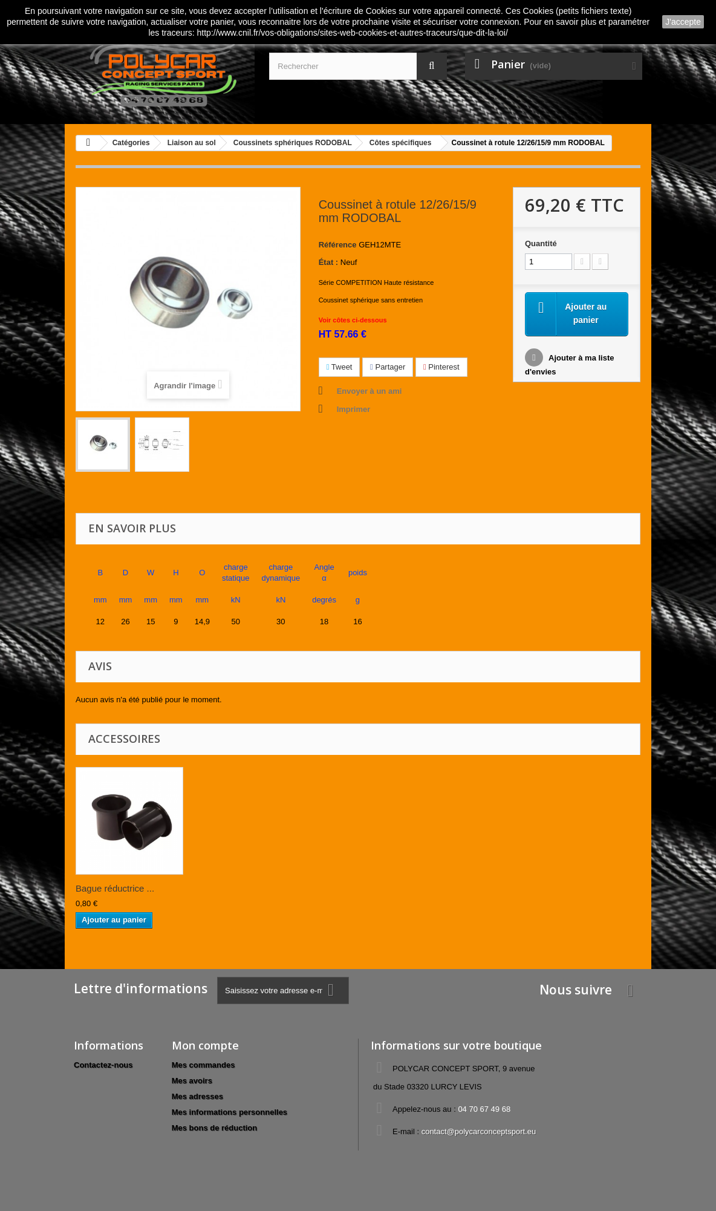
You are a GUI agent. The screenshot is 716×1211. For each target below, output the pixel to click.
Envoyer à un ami (369, 391)
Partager (387, 366)
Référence (338, 244)
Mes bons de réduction (215, 1127)
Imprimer (354, 409)
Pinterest (441, 366)
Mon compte (205, 1045)
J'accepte (683, 22)
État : (329, 262)
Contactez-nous (103, 1064)
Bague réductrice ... (115, 888)
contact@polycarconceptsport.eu (478, 1131)
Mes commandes (203, 1064)
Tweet (340, 366)
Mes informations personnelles (229, 1112)
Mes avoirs (192, 1080)
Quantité (541, 243)
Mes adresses (197, 1096)
